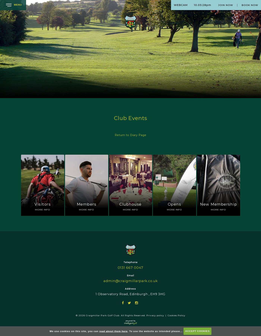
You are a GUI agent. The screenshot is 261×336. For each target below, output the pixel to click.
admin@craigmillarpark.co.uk (130, 281)
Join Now (225, 5)
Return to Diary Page (130, 135)
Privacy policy (155, 315)
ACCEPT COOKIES (197, 331)
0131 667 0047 (130, 268)
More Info (42, 209)
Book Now (250, 5)
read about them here (113, 331)
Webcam (181, 5)
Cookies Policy (176, 315)
